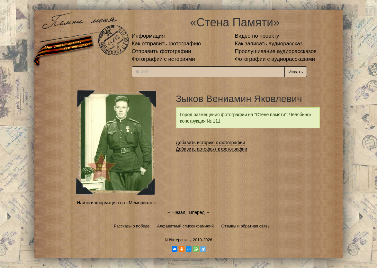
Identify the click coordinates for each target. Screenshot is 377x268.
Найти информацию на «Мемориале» (116, 202)
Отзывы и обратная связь (245, 226)
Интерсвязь (180, 240)
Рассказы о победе (131, 226)
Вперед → (199, 212)
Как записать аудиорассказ (269, 44)
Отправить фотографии (161, 51)
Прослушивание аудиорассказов (276, 51)
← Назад (176, 212)
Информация (148, 36)
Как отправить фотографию (166, 44)
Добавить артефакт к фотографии (211, 149)
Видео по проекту (257, 36)
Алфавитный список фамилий (185, 226)
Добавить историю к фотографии (210, 142)
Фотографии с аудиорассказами (275, 59)
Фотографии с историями (163, 59)
